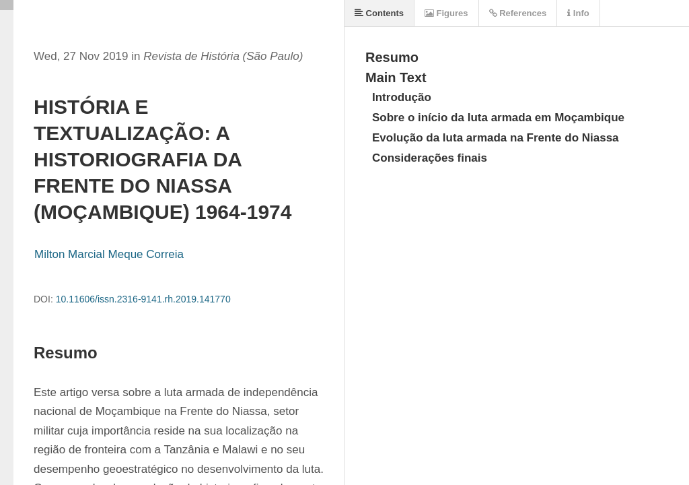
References (518, 13)
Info (578, 13)
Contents (379, 13)
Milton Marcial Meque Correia (109, 254)
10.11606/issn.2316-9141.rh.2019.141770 (143, 299)
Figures (446, 13)
